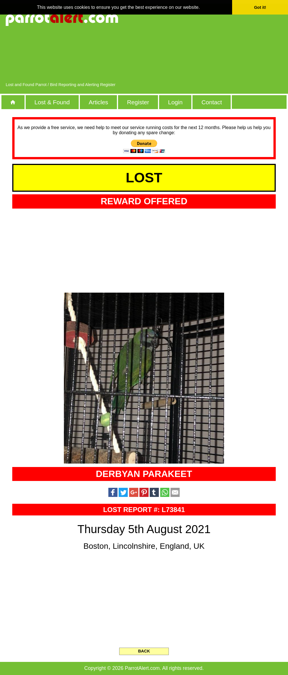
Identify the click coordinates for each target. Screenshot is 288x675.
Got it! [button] (260, 7)
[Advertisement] (242, 45)
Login (175, 102)
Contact (212, 102)
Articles (98, 102)
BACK (144, 651)
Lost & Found (52, 102)
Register (138, 102)
